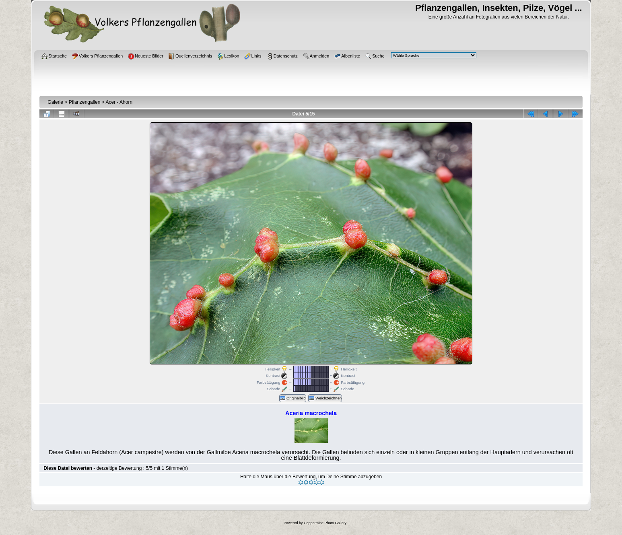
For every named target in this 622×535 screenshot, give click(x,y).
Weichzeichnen (325, 398)
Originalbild (293, 398)
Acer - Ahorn (118, 102)
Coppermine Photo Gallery (325, 523)
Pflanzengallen (85, 102)
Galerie (55, 102)
